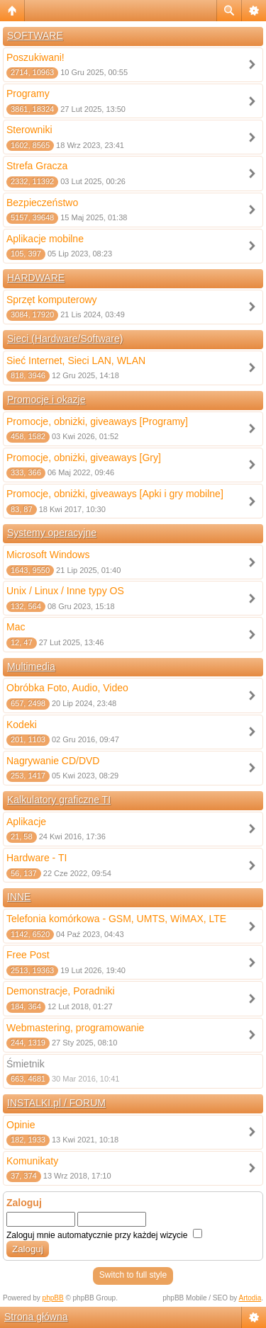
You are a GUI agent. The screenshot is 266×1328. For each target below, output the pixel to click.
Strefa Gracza (36, 165)
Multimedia (31, 666)
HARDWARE (36, 277)
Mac (15, 626)
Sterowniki (29, 129)
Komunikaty (32, 1161)
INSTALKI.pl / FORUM (56, 1102)
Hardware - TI (36, 857)
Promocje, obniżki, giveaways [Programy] (97, 421)
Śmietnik (25, 1063)
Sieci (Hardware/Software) (65, 338)
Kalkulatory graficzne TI (59, 799)
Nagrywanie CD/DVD (52, 760)
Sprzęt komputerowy (51, 299)
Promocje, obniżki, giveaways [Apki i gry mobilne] (114, 493)
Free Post (28, 954)
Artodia (250, 1298)
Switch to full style (133, 1275)
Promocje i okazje (46, 399)
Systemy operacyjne (51, 532)
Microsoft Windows (47, 554)
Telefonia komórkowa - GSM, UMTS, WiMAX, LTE (116, 918)
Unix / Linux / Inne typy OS (65, 590)
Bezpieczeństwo (42, 202)
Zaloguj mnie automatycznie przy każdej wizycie (104, 1235)
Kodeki (21, 724)
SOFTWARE (35, 35)
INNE (19, 896)
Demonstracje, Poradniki (60, 991)
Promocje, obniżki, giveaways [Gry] (83, 457)
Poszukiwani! (35, 57)
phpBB (53, 1298)
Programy (28, 93)
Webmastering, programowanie (75, 1027)
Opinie (20, 1124)
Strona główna (36, 1316)
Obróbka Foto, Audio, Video (67, 687)
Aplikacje (26, 821)
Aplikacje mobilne (45, 238)
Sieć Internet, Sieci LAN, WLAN (75, 360)
